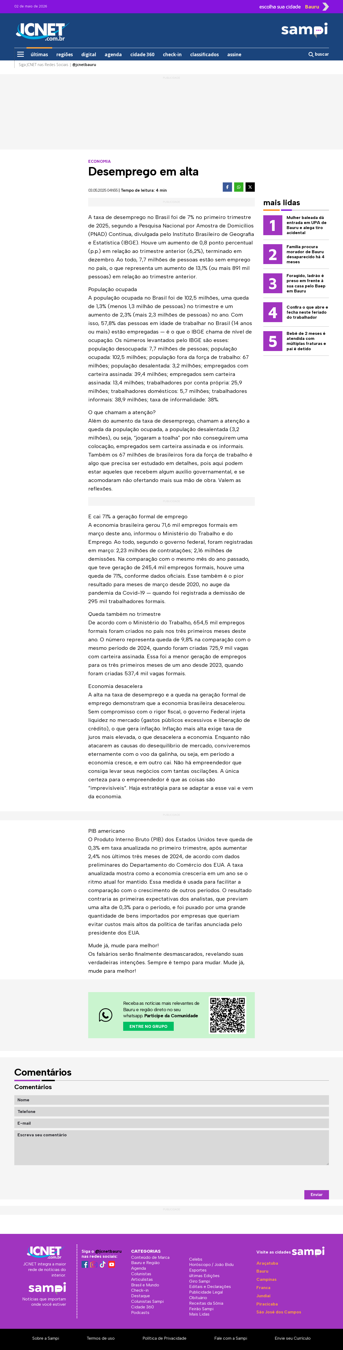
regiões (64, 54)
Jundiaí (263, 1295)
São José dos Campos (278, 1311)
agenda (113, 54)
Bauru (262, 1271)
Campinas (266, 1279)
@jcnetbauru (108, 1251)
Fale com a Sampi (230, 1338)
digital (88, 54)
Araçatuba (267, 1263)
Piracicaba (267, 1304)
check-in (172, 54)
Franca (263, 1287)
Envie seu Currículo (293, 1338)
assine (234, 54)
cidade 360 (142, 54)
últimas (39, 54)
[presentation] (288, 1177)
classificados (204, 54)
